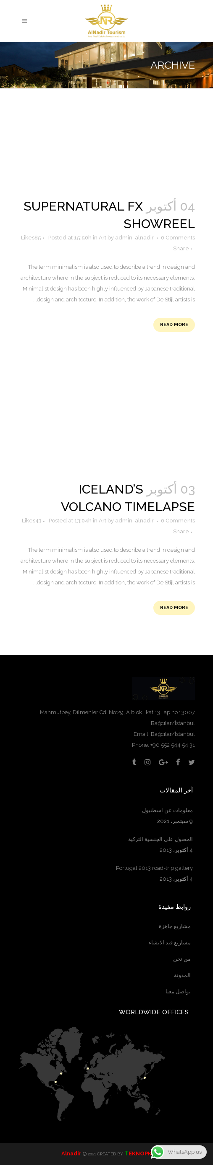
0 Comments (178, 237)
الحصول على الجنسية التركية (160, 839)
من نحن (182, 959)
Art (102, 237)
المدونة (182, 975)
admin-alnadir (134, 237)
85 (30, 238)
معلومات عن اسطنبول (167, 810)
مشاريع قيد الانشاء (170, 942)
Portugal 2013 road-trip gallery (154, 868)
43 (31, 521)
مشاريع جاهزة (175, 926)
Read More (174, 324)
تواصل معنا (178, 991)
